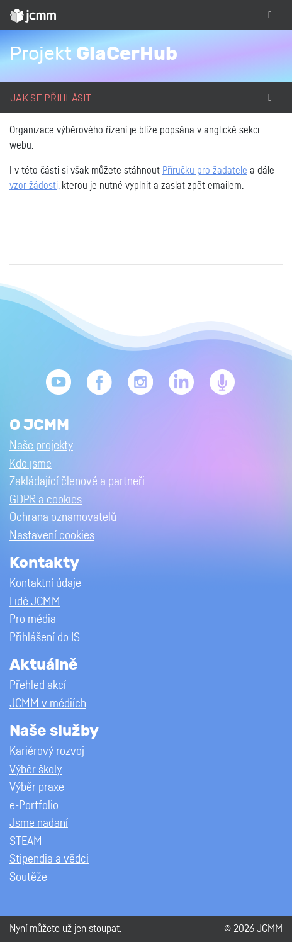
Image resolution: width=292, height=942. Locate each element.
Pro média (32, 619)
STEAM (25, 842)
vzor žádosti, (34, 186)
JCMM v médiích (47, 704)
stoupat (104, 928)
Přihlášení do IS (44, 638)
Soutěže (28, 877)
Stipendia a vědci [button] (49, 859)
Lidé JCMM (34, 602)
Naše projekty (41, 446)
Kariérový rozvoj (46, 752)
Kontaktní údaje (45, 584)
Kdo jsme (30, 464)
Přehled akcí (37, 686)
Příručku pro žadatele (204, 170)
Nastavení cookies (51, 536)
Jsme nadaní (38, 823)
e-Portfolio (34, 806)
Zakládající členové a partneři (77, 482)
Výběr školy (35, 770)
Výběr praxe (36, 787)
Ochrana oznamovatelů (62, 518)
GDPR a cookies (45, 500)
